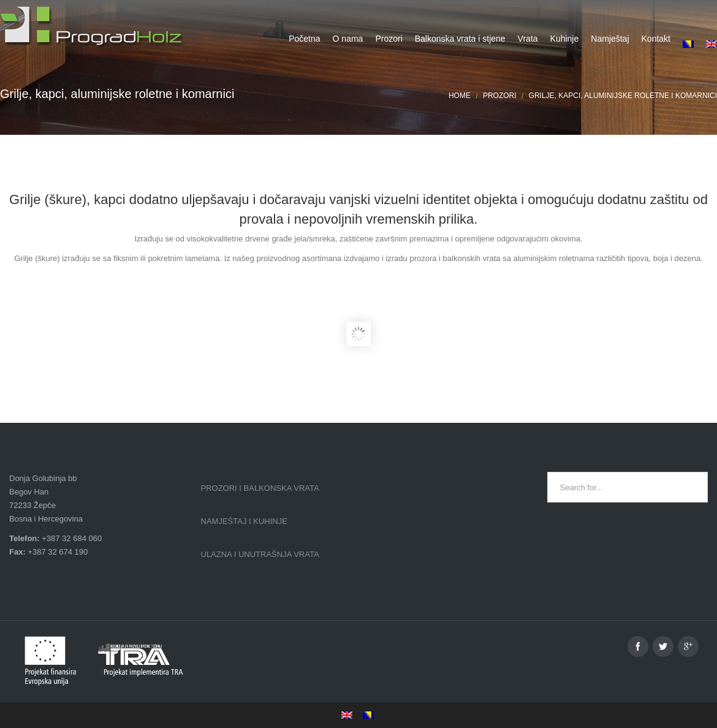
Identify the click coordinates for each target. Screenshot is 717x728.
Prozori (500, 95)
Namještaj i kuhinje (244, 521)
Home (460, 95)
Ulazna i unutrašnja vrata (260, 554)
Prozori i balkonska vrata (260, 488)
